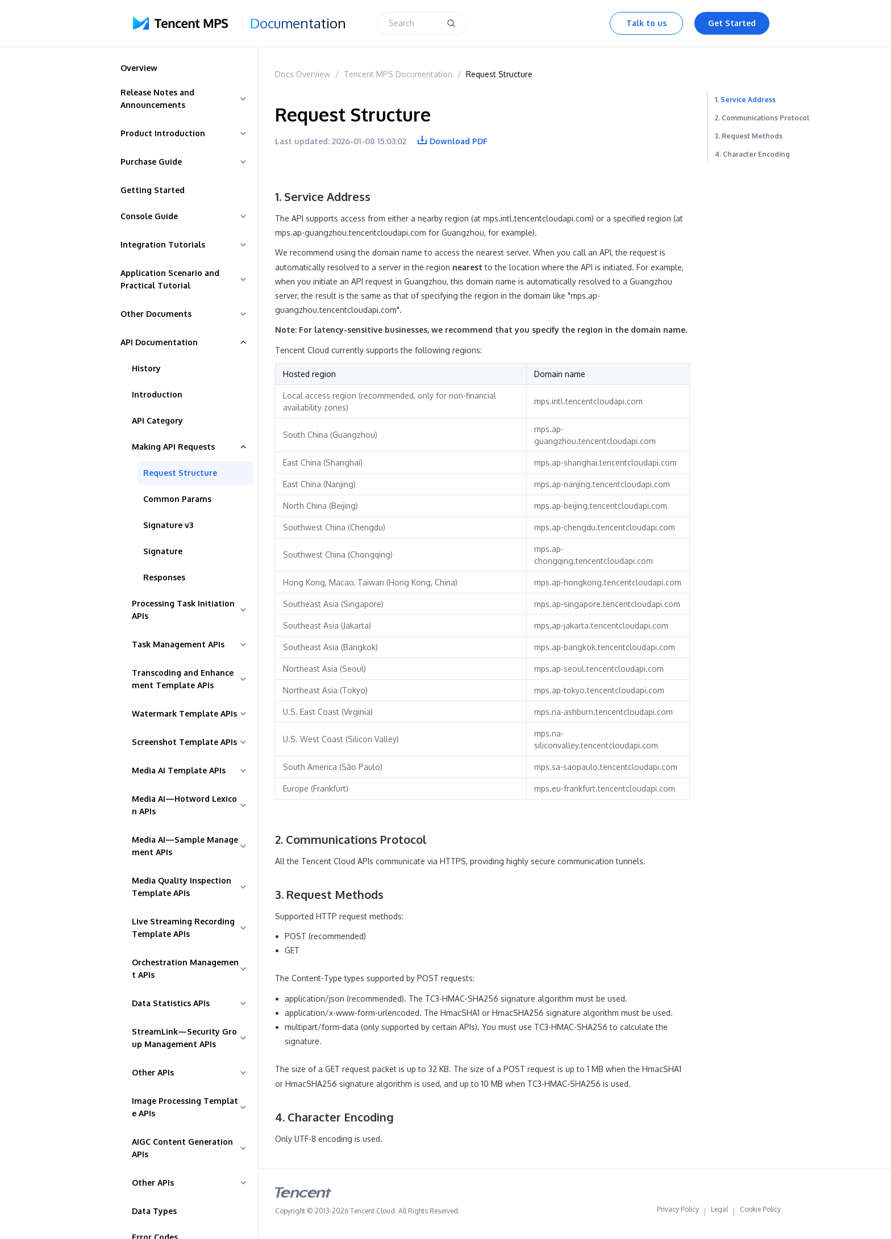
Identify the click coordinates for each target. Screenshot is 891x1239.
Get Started (732, 23)
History (146, 368)
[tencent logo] (303, 1195)
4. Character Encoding (752, 154)
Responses (164, 577)
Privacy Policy (678, 1211)
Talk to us (646, 23)
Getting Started (152, 190)
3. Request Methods (748, 136)
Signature (162, 551)
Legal (719, 1211)
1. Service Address (745, 99)
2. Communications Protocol (762, 118)
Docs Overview (302, 74)
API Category (157, 420)
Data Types (154, 1211)
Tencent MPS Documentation (398, 74)
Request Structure (180, 473)
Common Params (177, 499)
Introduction (157, 394)
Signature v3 (168, 525)
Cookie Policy (760, 1211)
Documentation (298, 23)
